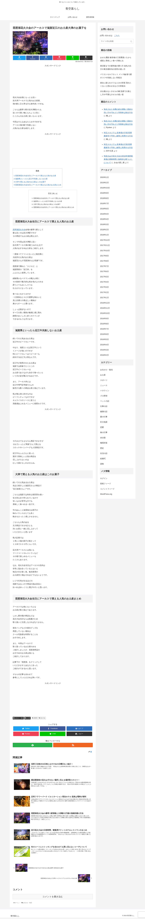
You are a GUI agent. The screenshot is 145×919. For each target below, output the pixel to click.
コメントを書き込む (52, 898)
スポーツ (103, 380)
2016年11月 (105, 308)
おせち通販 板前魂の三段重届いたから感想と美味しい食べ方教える (115, 59)
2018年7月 (104, 203)
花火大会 (42, 719)
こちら (117, 36)
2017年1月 (104, 298)
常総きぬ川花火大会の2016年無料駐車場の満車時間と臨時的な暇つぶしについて (118, 159)
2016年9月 (104, 319)
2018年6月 (104, 209)
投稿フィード (105, 484)
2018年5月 (104, 214)
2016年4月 (104, 345)
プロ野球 (103, 396)
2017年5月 (104, 277)
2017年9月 (104, 256)
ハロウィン (104, 391)
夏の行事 (103, 417)
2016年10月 (105, 313)
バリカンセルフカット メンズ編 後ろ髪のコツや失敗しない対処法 (116, 76)
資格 (102, 464)
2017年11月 (105, 245)
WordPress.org (106, 494)
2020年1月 (104, 177)
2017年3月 (104, 287)
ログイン (103, 478)
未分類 (103, 438)
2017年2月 (104, 292)
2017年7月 (104, 266)
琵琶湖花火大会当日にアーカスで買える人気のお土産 (35, 176)
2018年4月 (104, 219)
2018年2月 (104, 230)
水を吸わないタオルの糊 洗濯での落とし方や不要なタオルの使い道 (115, 93)
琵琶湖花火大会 (19, 231)
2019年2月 (104, 183)
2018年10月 (105, 188)
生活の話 (103, 453)
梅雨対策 (103, 443)
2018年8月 (104, 198)
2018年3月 (104, 224)
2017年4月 (104, 282)
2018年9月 (104, 193)
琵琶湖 (35, 719)
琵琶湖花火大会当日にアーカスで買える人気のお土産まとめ (37, 185)
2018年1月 (104, 235)
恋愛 (102, 427)
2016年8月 (104, 324)
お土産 (28, 719)
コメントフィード (107, 489)
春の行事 (103, 432)
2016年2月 (104, 355)
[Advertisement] (53, 79)
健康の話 (103, 412)
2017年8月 (104, 261)
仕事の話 (103, 406)
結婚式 (103, 459)
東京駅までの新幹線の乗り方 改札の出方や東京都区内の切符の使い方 (115, 67)
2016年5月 (104, 339)
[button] (131, 41)
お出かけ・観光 (19, 719)
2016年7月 (104, 329)
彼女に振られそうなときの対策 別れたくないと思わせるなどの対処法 (115, 84)
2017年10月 (105, 251)
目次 (50, 193)
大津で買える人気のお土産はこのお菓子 (30, 182)
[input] (116, 41)
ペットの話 (104, 401)
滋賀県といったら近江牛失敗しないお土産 (31, 179)
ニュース (103, 385)
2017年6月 (104, 271)
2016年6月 (104, 334)
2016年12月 (105, 303)
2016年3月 (104, 350)
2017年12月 (105, 240)
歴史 (102, 448)
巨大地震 (103, 422)
